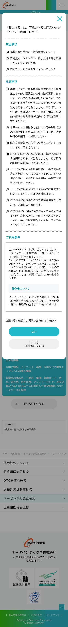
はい (34, 331)
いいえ (34, 344)
